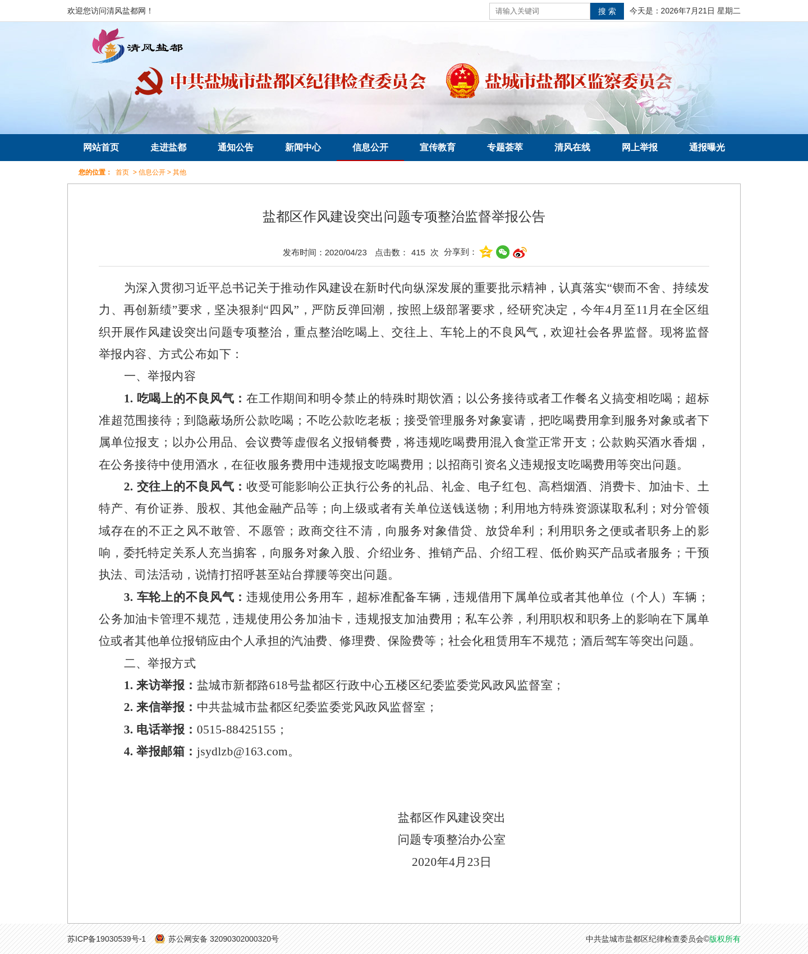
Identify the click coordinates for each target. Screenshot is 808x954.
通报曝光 (707, 147)
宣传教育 (438, 147)
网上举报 (640, 147)
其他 (179, 172)
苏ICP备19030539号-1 (106, 938)
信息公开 (370, 147)
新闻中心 (303, 147)
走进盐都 (168, 147)
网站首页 (101, 147)
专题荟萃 (505, 147)
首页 (122, 172)
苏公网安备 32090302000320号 (223, 938)
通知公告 (236, 147)
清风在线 (572, 147)
